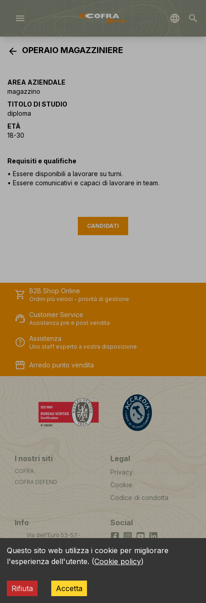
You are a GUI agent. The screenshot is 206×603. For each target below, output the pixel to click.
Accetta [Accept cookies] (69, 588)
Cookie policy (117, 561)
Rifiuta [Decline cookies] (22, 588)
